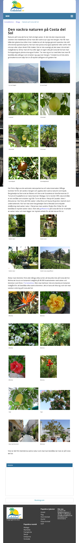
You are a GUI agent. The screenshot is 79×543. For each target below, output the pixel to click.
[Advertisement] (39, 481)
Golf (42, 524)
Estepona (27, 537)
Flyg (42, 514)
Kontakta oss (62, 517)
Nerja (26, 534)
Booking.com (39, 500)
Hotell (43, 512)
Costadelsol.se (9, 22)
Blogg (18, 22)
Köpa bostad (45, 521)
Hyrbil (43, 519)
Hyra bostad (45, 517)
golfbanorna (44, 209)
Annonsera (62, 519)
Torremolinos (29, 283)
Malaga (26, 527)
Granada (27, 539)
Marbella (27, 530)
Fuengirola (28, 532)
